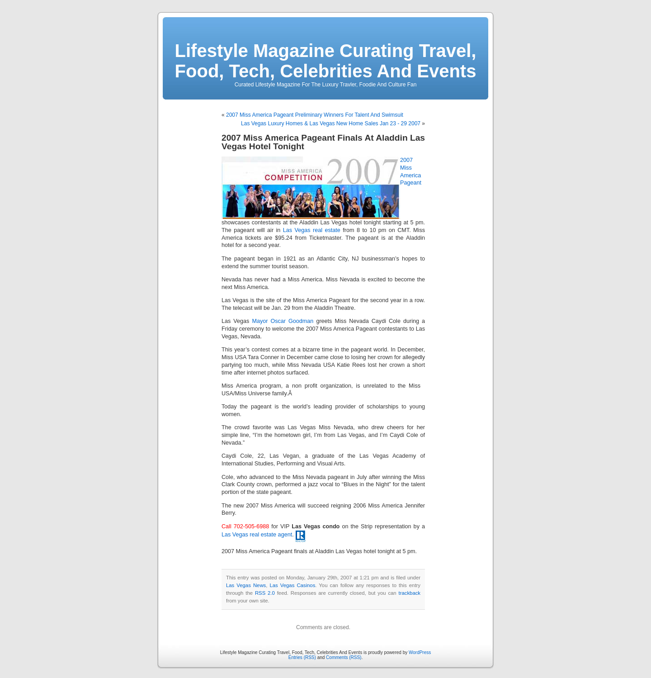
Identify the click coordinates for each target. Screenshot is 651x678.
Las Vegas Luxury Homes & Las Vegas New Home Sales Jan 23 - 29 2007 (330, 123)
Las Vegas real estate (311, 230)
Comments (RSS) (343, 657)
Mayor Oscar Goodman (282, 321)
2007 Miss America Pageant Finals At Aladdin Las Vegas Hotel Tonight (323, 142)
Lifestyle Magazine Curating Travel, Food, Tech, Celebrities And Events (325, 61)
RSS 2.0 (265, 593)
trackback (409, 593)
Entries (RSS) (302, 657)
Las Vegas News (246, 585)
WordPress (420, 652)
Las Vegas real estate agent (257, 534)
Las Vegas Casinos (292, 585)
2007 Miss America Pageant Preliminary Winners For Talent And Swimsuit (314, 115)
